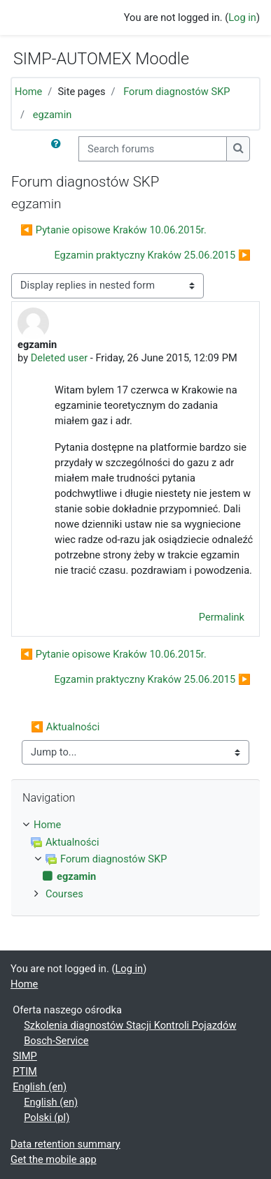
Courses (64, 894)
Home (28, 91)
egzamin (52, 114)
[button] (59, 148)
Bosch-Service (56, 1040)
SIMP (25, 1056)
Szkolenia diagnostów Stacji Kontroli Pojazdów (130, 1025)
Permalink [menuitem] (221, 617)
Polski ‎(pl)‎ (46, 1117)
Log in (242, 17)
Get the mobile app (54, 1159)
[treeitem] (135, 825)
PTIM (25, 1071)
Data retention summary (65, 1144)
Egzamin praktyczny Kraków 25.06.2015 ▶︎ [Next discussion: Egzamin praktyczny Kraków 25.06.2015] (152, 255)
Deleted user (59, 358)
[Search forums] (152, 148)
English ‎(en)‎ (40, 1086)
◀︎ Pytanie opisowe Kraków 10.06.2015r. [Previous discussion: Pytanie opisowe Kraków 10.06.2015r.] (113, 230)
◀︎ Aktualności (65, 727)
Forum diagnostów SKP (176, 91)
